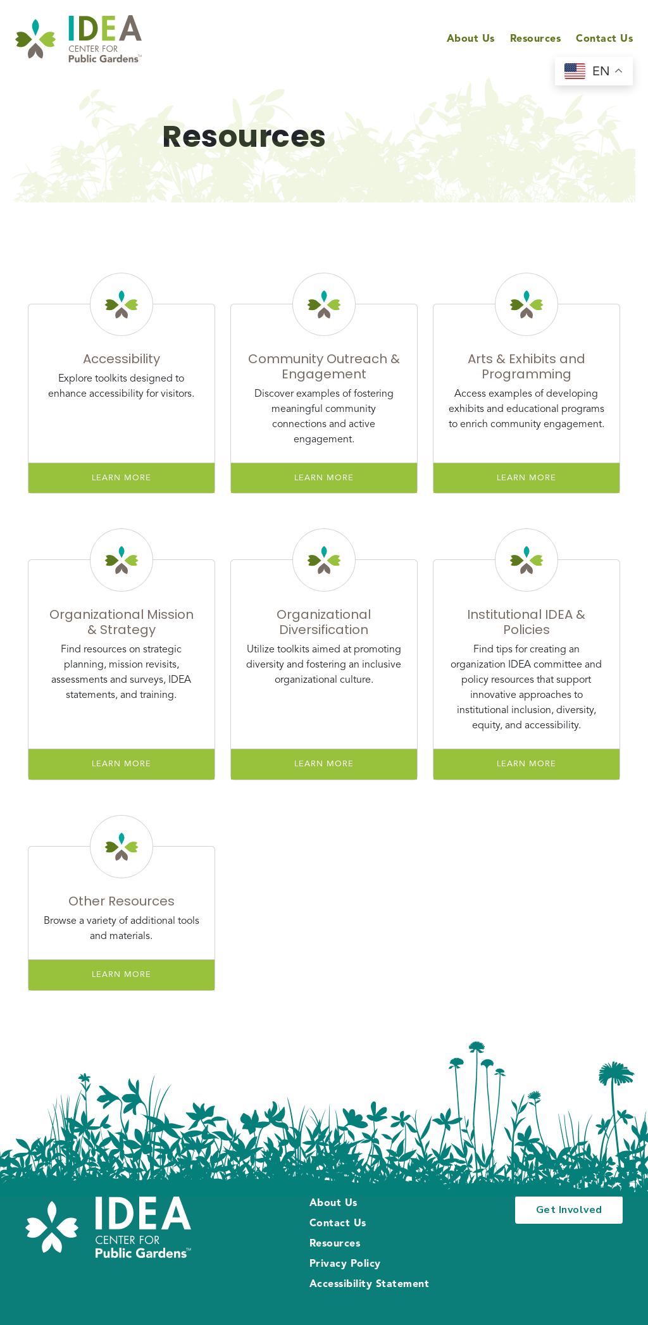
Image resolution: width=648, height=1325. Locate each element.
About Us (471, 39)
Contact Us (604, 39)
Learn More (121, 478)
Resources (535, 39)
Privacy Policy (345, 1264)
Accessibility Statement (369, 1284)
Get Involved (569, 1210)
